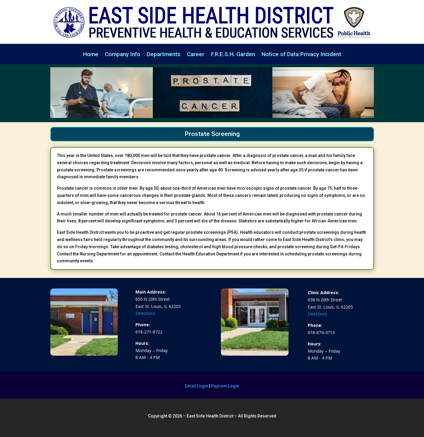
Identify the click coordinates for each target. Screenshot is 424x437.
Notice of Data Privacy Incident (301, 55)
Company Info (122, 55)
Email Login (196, 386)
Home (90, 55)
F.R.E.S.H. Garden (233, 55)
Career (195, 55)
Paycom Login (225, 386)
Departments (163, 55)
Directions (145, 313)
